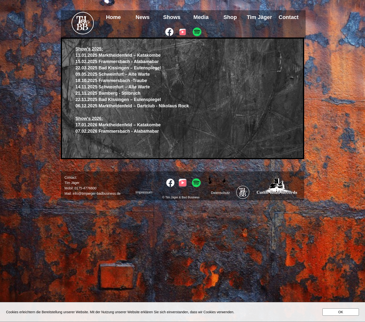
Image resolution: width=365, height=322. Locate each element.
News (142, 17)
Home (113, 17)
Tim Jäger (259, 17)
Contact (289, 17)
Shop (230, 17)
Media (201, 17)
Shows (172, 17)
